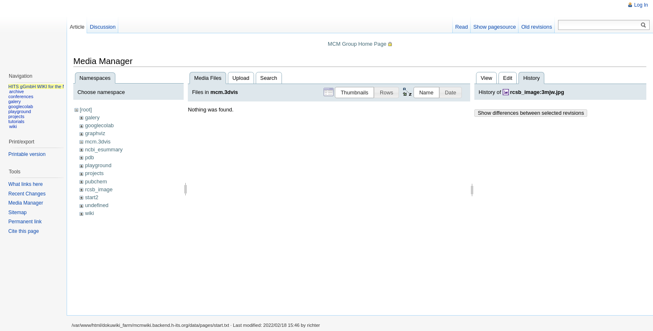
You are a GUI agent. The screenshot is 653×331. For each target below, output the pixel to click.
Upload (240, 78)
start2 (91, 197)
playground (98, 165)
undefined (96, 205)
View (486, 78)
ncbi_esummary (103, 149)
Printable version (26, 154)
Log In (641, 5)
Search (268, 78)
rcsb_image (98, 189)
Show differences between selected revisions (531, 113)
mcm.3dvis (97, 141)
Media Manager (25, 203)
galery (92, 117)
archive (16, 91)
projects (94, 173)
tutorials (16, 121)
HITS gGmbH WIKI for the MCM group (47, 86)
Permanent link (25, 222)
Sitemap (17, 212)
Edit (507, 78)
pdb (89, 157)
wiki (89, 213)
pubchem (96, 181)
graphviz (95, 133)
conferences (20, 96)
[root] (86, 109)
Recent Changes (26, 194)
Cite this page (23, 231)
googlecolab (99, 125)
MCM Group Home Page (357, 44)
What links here (25, 184)
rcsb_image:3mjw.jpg (537, 92)
